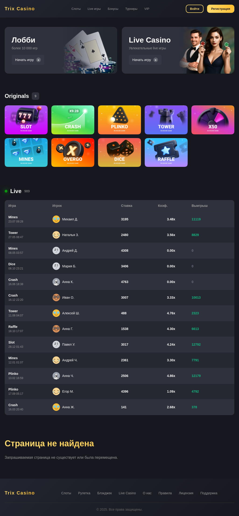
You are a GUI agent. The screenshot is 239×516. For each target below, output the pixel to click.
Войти (194, 9)
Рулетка (84, 493)
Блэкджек (104, 493)
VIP (146, 9)
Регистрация (220, 9)
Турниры (131, 9)
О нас (147, 493)
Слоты (76, 9)
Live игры (94, 9)
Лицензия (186, 493)
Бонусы (113, 9)
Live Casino (127, 493)
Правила (165, 493)
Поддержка (208, 493)
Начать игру (24, 60)
